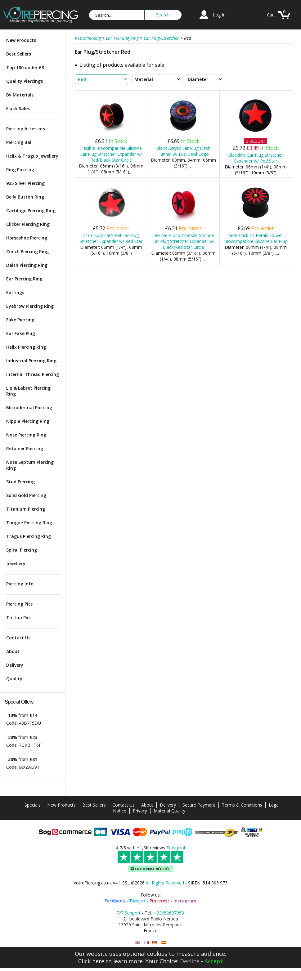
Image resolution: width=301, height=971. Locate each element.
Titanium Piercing (25, 509)
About (13, 651)
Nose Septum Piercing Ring (30, 465)
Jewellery (15, 563)
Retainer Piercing (24, 448)
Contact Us (18, 638)
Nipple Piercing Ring (27, 421)
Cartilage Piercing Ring (31, 210)
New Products (21, 40)
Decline (190, 961)
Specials (33, 805)
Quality (14, 679)
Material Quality (169, 811)
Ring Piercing (20, 169)
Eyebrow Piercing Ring (30, 306)
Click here (91, 961)
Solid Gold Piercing (26, 495)
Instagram (184, 901)
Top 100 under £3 (25, 67)
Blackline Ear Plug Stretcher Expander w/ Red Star (255, 158)
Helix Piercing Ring (26, 347)
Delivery (14, 665)
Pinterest (159, 901)
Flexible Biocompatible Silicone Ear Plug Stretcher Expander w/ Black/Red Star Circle (183, 241)
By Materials (20, 95)
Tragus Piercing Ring (28, 536)
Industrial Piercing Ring (31, 361)
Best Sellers (18, 54)
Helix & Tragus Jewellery (32, 156)
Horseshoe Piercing (26, 238)
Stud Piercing (20, 482)
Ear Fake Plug (20, 333)
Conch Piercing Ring (27, 251)
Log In (219, 15)
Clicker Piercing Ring (28, 224)
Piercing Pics (19, 604)
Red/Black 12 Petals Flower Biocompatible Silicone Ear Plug (255, 238)
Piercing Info (20, 584)
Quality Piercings (24, 81)
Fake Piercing (20, 320)
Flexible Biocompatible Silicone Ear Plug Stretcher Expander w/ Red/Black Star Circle (111, 154)
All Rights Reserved (165, 883)
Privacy (140, 811)
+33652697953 (169, 913)
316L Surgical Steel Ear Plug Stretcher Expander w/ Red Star (111, 238)
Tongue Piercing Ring (29, 523)
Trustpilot (176, 848)
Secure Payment (198, 805)
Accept (213, 961)
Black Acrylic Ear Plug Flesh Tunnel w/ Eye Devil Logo (183, 151)
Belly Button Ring (25, 197)
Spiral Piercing (21, 550)
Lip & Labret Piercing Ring (28, 391)
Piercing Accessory (26, 129)
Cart (271, 15)
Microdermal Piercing (29, 407)
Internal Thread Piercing (32, 374)
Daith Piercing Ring (26, 265)
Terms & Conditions (242, 805)
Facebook (115, 901)
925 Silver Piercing (25, 183)
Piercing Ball (19, 142)
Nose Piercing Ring (26, 435)
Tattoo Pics (18, 617)
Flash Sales (18, 108)
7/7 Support (129, 913)
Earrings (15, 292)
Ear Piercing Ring (24, 279)
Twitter (137, 901)
